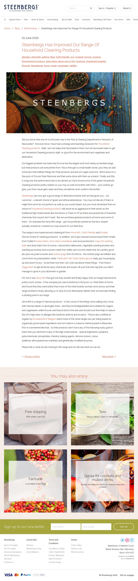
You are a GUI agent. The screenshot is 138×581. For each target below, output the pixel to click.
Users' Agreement (56, 552)
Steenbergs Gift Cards (102, 20)
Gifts (128, 20)
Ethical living (30, 28)
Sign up (124, 526)
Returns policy (77, 552)
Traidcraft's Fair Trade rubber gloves (74, 258)
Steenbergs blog (33, 548)
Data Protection (55, 559)
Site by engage (127, 575)
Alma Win (36, 57)
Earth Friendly (63, 57)
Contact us (8, 562)
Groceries (86, 20)
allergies (26, 57)
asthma (45, 57)
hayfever (80, 61)
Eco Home (119, 20)
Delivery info (76, 548)
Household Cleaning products (47, 208)
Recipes (29, 545)
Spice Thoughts (11, 545)
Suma (47, 65)
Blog (17, 28)
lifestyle (26, 65)
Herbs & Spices (37, 20)
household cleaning (96, 61)
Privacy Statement (56, 555)
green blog (51, 61)
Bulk (77, 20)
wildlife (73, 65)
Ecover (88, 57)
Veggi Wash (28, 267)
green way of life (66, 61)
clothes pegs (59, 254)
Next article (107, 356)
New (26, 20)
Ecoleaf (79, 57)
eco (73, 57)
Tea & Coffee (66, 20)
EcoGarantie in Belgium (44, 319)
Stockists (8, 559)
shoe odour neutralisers (61, 241)
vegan (54, 65)
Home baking (52, 20)
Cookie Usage (55, 562)
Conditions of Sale (57, 548)
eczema (96, 57)
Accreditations (32, 552)
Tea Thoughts (10, 548)
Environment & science (33, 61)
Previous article (32, 356)
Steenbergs (37, 65)
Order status (76, 545)
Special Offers (15, 20)
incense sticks (41, 241)
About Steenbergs (12, 555)
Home (7, 28)
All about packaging (12, 552)
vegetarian (63, 65)
